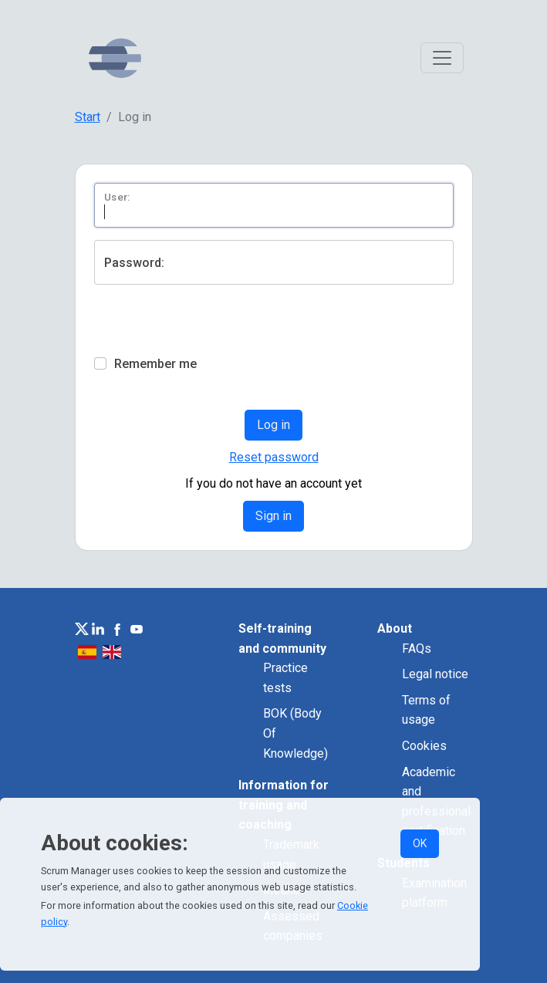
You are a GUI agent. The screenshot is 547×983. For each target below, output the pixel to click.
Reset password (274, 457)
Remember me (155, 363)
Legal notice (435, 674)
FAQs (416, 648)
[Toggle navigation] (442, 57)
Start (87, 117)
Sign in (273, 515)
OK (420, 843)
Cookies (424, 745)
